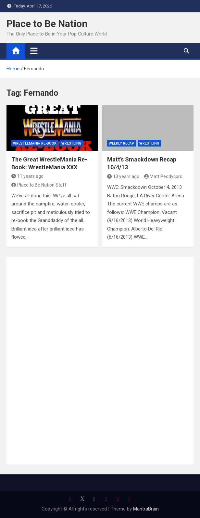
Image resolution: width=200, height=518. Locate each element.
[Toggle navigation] (34, 50)
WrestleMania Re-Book (34, 143)
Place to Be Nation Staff (39, 185)
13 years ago (123, 176)
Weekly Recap (121, 143)
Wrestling (71, 143)
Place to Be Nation (47, 23)
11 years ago (27, 176)
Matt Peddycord (163, 176)
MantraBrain (146, 509)
